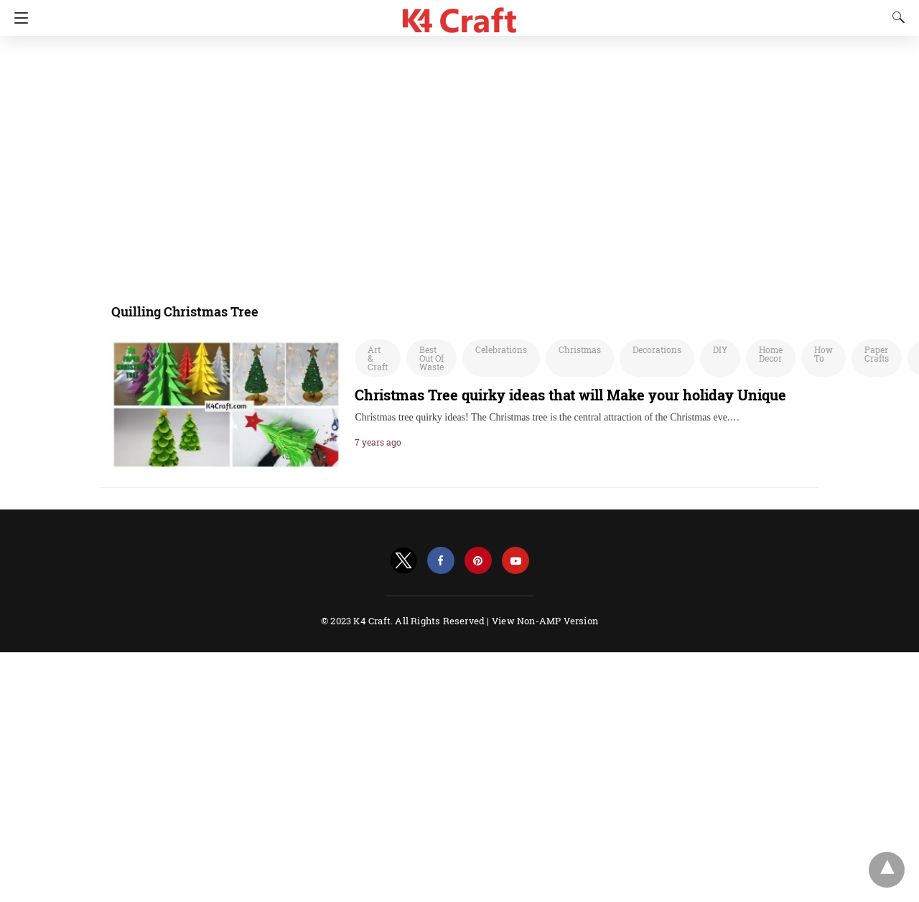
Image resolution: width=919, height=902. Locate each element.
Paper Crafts (876, 354)
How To (823, 354)
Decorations (657, 349)
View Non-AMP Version (545, 620)
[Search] (895, 17)
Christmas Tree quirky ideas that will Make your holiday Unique (570, 394)
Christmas (580, 349)
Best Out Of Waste (431, 358)
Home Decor (771, 354)
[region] (376, 161)
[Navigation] (17, 18)
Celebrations (501, 349)
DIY (720, 349)
